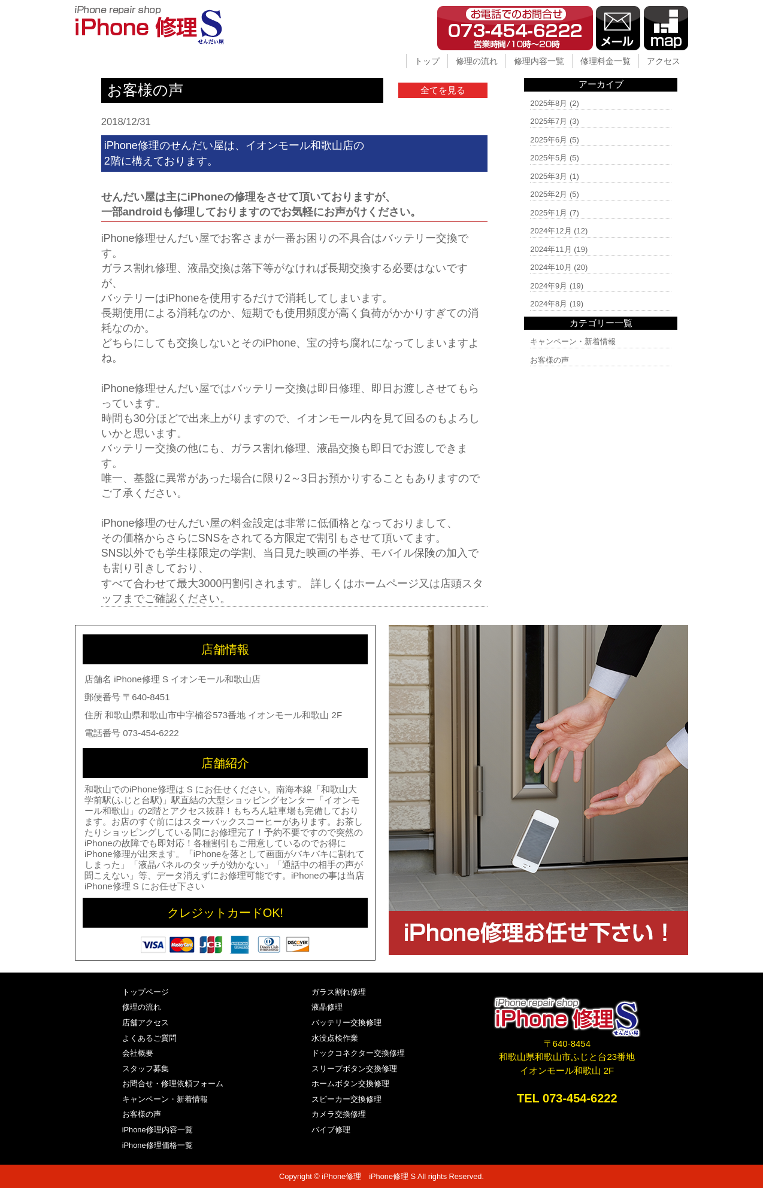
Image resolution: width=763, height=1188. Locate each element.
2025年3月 (548, 176)
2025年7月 (548, 121)
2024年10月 (550, 267)
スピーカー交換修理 (346, 1099)
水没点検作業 (334, 1038)
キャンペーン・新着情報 (573, 341)
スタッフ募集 (145, 1068)
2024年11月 (550, 249)
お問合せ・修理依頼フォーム (172, 1083)
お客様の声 (549, 360)
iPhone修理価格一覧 (157, 1145)
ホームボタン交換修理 (350, 1083)
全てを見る (442, 90)
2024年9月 (548, 285)
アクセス (663, 61)
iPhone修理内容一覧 (157, 1129)
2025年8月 (548, 103)
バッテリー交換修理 (346, 1022)
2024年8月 (548, 303)
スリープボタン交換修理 (354, 1068)
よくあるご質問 (149, 1038)
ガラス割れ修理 (338, 992)
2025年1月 (548, 212)
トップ (427, 61)
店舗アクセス (145, 1022)
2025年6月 (548, 139)
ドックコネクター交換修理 (358, 1053)
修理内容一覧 (539, 61)
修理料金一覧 (605, 61)
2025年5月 (548, 157)
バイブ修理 (330, 1129)
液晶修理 (327, 1006)
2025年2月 (548, 194)
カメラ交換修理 (338, 1114)
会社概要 (137, 1053)
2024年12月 (550, 230)
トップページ (145, 992)
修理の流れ (477, 61)
